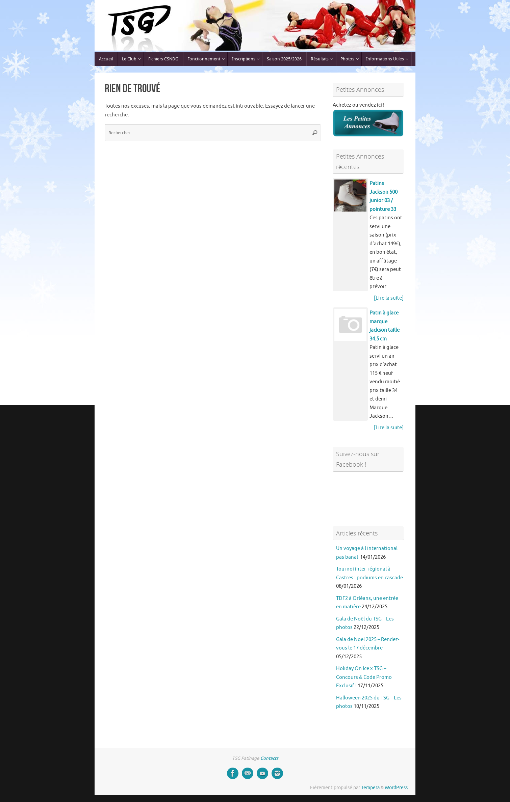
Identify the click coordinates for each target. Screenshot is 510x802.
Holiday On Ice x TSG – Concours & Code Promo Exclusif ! (364, 677)
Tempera (370, 788)
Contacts (269, 758)
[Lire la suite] (389, 298)
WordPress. (397, 788)
